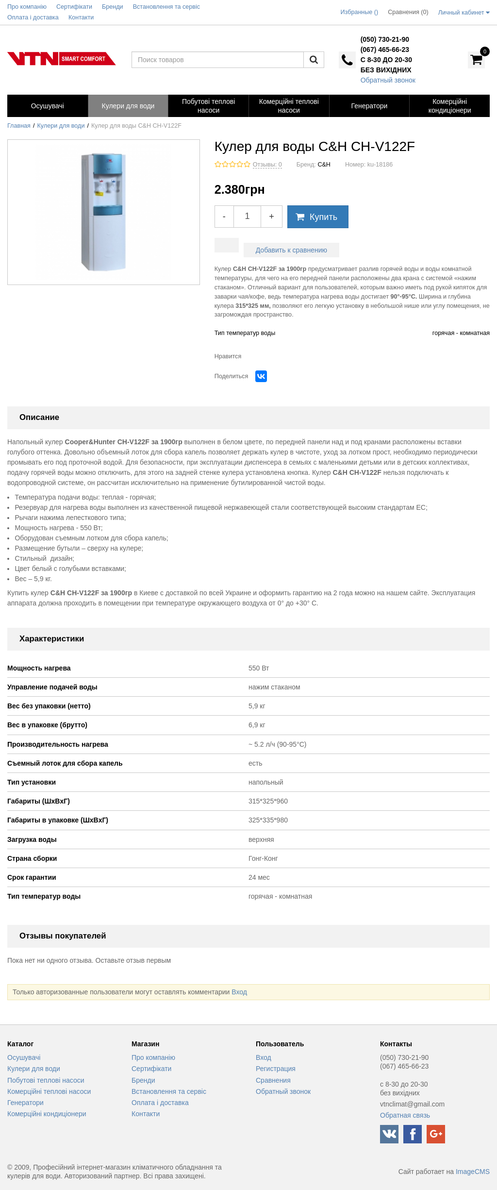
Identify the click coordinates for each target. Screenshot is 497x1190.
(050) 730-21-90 (385, 39)
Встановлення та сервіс (169, 1091)
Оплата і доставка (160, 1102)
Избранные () (360, 12)
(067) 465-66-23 (385, 49)
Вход (239, 992)
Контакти (146, 1114)
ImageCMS (473, 1171)
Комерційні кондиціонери (46, 1114)
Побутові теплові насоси (45, 1080)
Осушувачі (23, 1057)
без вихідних (386, 70)
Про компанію (153, 1057)
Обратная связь (405, 1115)
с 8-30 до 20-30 (386, 60)
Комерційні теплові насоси (49, 1091)
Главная (19, 125)
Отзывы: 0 (267, 164)
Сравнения (273, 1080)
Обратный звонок (388, 80)
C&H (324, 164)
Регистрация (276, 1069)
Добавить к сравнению (291, 250)
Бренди (143, 1080)
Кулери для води (61, 125)
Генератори (25, 1102)
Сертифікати (151, 1069)
